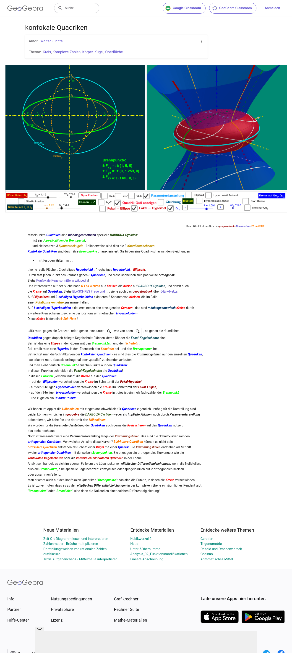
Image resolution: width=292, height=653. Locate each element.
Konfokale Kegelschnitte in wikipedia (62, 280)
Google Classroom (183, 8)
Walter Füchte (51, 41)
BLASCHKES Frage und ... (90, 291)
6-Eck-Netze (169, 291)
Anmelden (272, 8)
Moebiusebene (243, 226)
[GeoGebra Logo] (25, 8)
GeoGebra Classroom (232, 8)
